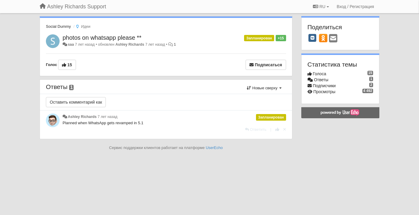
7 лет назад (107, 117)
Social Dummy (58, 26)
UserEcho (214, 147)
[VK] (312, 37)
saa (71, 44)
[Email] (333, 38)
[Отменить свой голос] (284, 129)
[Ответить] (255, 129)
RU (321, 6)
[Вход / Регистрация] (355, 6)
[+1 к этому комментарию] (277, 129)
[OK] (323, 37)
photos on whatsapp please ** (102, 37)
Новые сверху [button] (264, 88)
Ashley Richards (129, 44)
